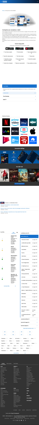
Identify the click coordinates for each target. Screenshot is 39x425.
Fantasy (33, 343)
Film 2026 (2, 381)
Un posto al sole (29, 377)
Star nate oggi (16, 390)
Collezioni (2, 383)
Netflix (2, 393)
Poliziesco (14, 348)
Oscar (15, 394)
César (15, 404)
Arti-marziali (17, 338)
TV (27, 366)
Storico (11, 350)
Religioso (27, 348)
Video (2, 373)
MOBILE (28, 395)
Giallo (8, 345)
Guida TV (15, 377)
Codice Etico (7, 418)
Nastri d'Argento (16, 401)
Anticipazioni (29, 370)
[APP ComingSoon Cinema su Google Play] (29, 413)
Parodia (8, 348)
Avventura (25, 338)
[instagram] (15, 420)
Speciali (15, 379)
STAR (15, 388)
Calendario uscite (4, 370)
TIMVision (2, 400)
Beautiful (28, 371)
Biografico (3, 340)
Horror (21, 345)
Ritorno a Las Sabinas (31, 378)
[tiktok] (23, 420)
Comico (10, 340)
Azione (32, 338)
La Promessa (29, 372)
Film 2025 (2, 379)
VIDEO (28, 390)
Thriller (17, 350)
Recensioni (16, 382)
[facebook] (13, 420)
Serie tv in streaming (17, 378)
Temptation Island (30, 376)
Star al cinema (16, 389)
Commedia (18, 340)
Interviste (2, 377)
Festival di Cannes (17, 398)
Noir (2, 348)
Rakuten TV (3, 405)
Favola (2, 345)
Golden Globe (16, 395)
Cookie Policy (26, 418)
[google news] (17, 420)
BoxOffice (2, 371)
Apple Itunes (3, 401)
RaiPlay (2, 404)
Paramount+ (3, 406)
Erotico (11, 343)
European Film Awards (18, 405)
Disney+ (2, 395)
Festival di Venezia (17, 396)
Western (24, 350)
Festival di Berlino (17, 399)
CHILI (2, 399)
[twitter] (25, 420)
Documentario (26, 340)
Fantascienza (25, 343)
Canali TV (28, 384)
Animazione (3, 338)
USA (17, 232)
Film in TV (2, 372)
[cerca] (37, 1)
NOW (2, 396)
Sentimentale (3, 350)
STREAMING (3, 388)
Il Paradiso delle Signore (31, 381)
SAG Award (16, 406)
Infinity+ (2, 398)
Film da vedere (3, 378)
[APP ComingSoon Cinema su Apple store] (22, 413)
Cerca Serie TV (16, 371)
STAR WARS (29, 400)
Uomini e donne (29, 373)
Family (17, 343)
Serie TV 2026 (16, 370)
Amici (28, 382)
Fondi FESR (32, 418)
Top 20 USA (16, 373)
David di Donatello (17, 400)
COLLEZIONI (29, 398)
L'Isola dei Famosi (30, 379)
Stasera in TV (29, 367)
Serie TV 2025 (16, 368)
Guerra (15, 345)
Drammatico (3, 343)
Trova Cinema (3, 368)
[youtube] (21, 420)
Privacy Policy (12, 418)
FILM (1, 366)
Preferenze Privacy (19, 418)
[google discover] (19, 420)
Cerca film (2, 384)
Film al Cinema (3, 367)
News (2, 376)
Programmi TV (29, 383)
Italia (13, 232)
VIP (27, 393)
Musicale (28, 345)
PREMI (15, 393)
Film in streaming (4, 382)
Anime (11, 338)
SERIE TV (15, 366)
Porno (21, 348)
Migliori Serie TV (17, 372)
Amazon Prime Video (4, 394)
